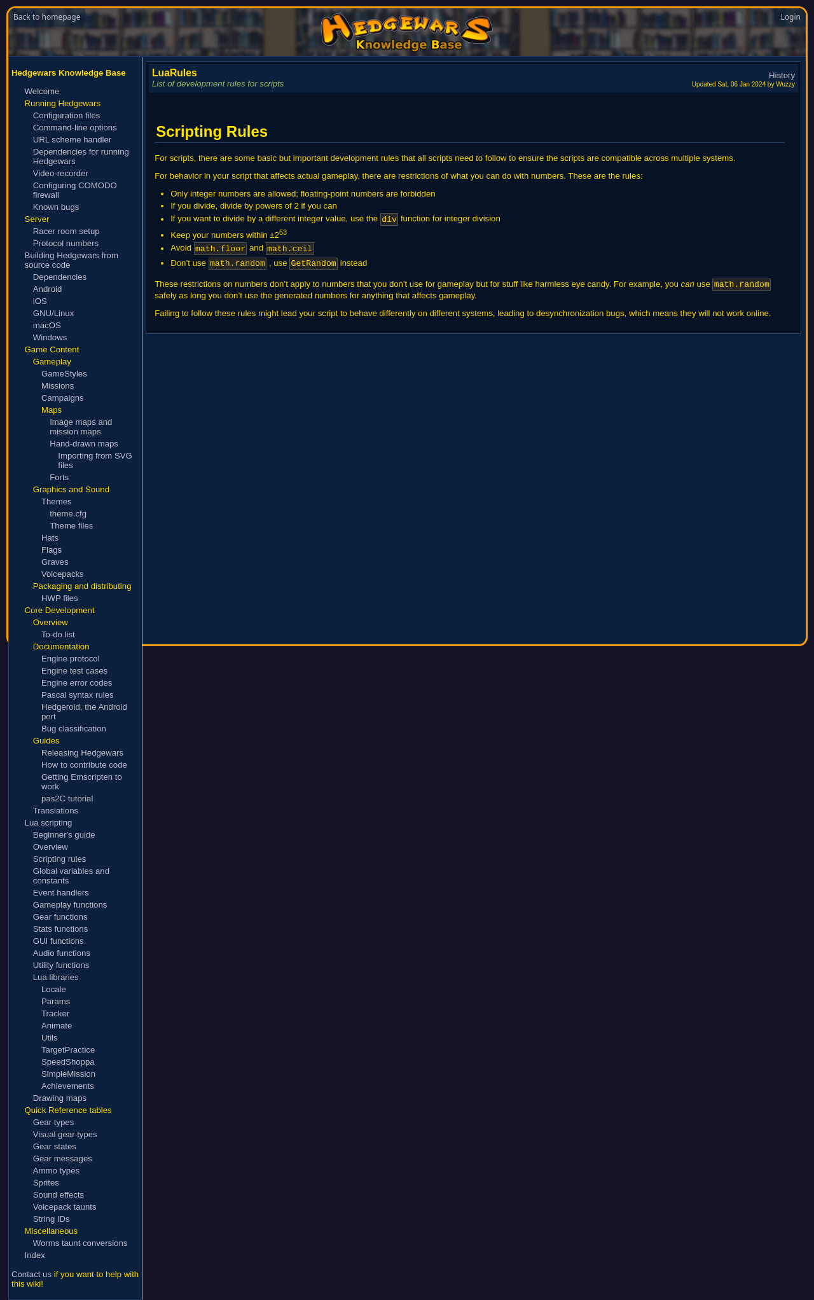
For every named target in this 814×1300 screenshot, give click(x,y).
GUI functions (58, 941)
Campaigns (62, 398)
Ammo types (56, 1170)
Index (35, 1255)
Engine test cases (74, 670)
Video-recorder (60, 173)
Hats (50, 538)
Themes (56, 501)
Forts (59, 477)
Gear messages (62, 1158)
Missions (57, 386)
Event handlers (61, 892)
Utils (49, 1037)
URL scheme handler (72, 139)
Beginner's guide (64, 835)
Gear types (53, 1122)
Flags (51, 550)
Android (47, 289)
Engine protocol (70, 658)
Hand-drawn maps (84, 443)
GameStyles (64, 373)
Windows (50, 337)
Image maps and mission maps (81, 426)
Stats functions (60, 929)
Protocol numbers (66, 243)
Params (55, 1001)
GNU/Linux (53, 313)
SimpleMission (68, 1074)
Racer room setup (66, 231)
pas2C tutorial (67, 798)
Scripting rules (59, 859)
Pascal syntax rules (77, 695)
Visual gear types (65, 1134)
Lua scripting (48, 822)
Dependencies (59, 277)
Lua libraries (56, 977)
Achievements (67, 1086)
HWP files (59, 598)
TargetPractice (68, 1050)
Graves (55, 562)
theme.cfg (68, 513)
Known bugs (56, 207)
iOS (40, 301)
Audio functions (61, 953)
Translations (55, 810)
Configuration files (66, 115)
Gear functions (60, 917)
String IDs (51, 1219)
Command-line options (75, 127)
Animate (56, 1025)
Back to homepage (46, 16)
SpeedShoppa (68, 1062)
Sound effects (58, 1195)
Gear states (54, 1146)
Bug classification (73, 728)
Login (791, 16)
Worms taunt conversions (80, 1243)
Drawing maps (59, 1098)
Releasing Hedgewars (82, 752)
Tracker (55, 1013)
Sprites (46, 1182)
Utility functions (61, 965)
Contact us (31, 1274)
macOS (47, 325)
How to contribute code (84, 765)
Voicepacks (62, 574)
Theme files (71, 525)
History (782, 75)
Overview (50, 847)
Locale (53, 989)
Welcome (42, 91)
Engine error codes (76, 683)
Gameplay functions (70, 904)
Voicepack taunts (65, 1207)
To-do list (58, 634)
